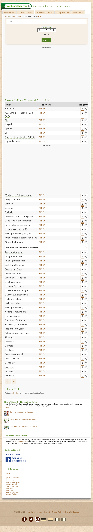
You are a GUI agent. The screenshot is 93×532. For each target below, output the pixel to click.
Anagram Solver (63, 12)
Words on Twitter (11, 494)
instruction (15, 393)
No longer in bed (13, 303)
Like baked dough (13, 282)
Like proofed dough (14, 286)
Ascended (9, 341)
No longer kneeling (14, 307)
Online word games (12, 481)
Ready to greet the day (16, 324)
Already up (10, 337)
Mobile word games (12, 477)
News (7, 479)
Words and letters (12, 492)
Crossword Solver (25, 12)
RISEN (42, 108)
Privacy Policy (57, 512)
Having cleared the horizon (18, 225)
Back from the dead (14, 265)
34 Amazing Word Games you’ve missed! (23, 426)
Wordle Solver (9, 12)
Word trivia (9, 490)
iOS (7, 475)
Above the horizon (14, 242)
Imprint (47, 512)
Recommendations (12, 485)
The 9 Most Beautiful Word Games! (21, 412)
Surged (8, 124)
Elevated (9, 345)
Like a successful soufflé (16, 229)
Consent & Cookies (72, 512)
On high (9, 212)
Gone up (9, 208)
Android (8, 473)
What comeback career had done (21, 237)
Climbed (9, 203)
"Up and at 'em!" (13, 141)
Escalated (9, 350)
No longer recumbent (15, 311)
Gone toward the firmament (18, 220)
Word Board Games (12, 487)
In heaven (9, 375)
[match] (86, 109)
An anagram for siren (15, 260)
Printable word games (13, 483)
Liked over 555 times (13, 454)
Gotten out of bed (13, 273)
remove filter (47, 27)
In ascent (9, 367)
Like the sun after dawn (16, 294)
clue (8, 104)
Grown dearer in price (15, 277)
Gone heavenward (14, 354)
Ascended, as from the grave (19, 216)
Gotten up (10, 362)
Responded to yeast (14, 328)
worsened (10, 108)
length (82, 104)
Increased (9, 371)
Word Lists (9, 488)
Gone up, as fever (13, 269)
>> (14, 381)
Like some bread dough (16, 290)
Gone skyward (12, 358)
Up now (8, 128)
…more (6, 408)
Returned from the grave (17, 333)
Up (6, 132)
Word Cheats (78, 12)
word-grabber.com (35, 512)
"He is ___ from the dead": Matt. (20, 137)
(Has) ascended (12, 199)
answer (46, 104)
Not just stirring (12, 316)
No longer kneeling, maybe (18, 233)
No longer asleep (13, 299)
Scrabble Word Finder (44, 12)
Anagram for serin (13, 252)
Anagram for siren (13, 256)
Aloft (7, 120)
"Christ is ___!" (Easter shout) (18, 195)
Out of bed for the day (16, 320)
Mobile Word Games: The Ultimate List (23, 419)
